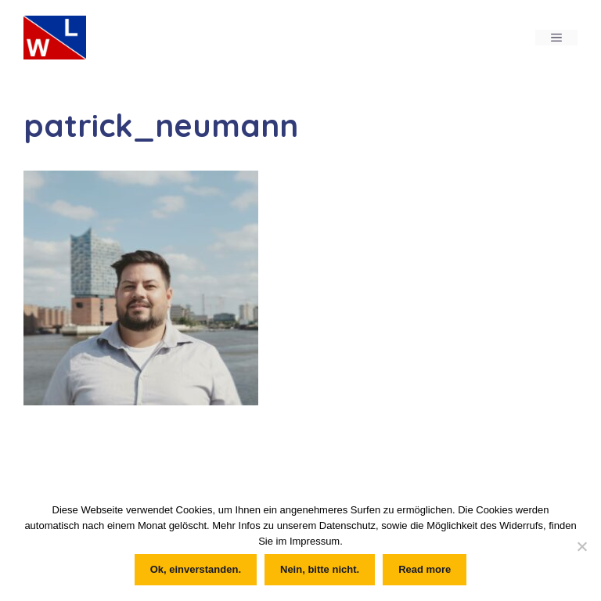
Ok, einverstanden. (195, 569)
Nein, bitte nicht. (319, 569)
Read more (424, 569)
